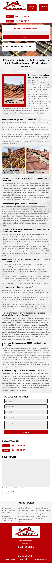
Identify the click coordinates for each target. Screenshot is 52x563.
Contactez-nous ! (43, 8)
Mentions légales (40, 559)
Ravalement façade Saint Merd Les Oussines (26, 509)
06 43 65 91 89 (22, 20)
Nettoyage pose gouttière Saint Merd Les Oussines (8, 510)
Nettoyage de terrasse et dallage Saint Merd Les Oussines (42, 516)
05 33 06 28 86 (22, 16)
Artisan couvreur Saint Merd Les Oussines (25, 521)
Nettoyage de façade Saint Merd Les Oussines (42, 509)
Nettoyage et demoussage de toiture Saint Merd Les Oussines (9, 518)
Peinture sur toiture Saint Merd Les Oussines (26, 515)
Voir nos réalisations (31, 8)
